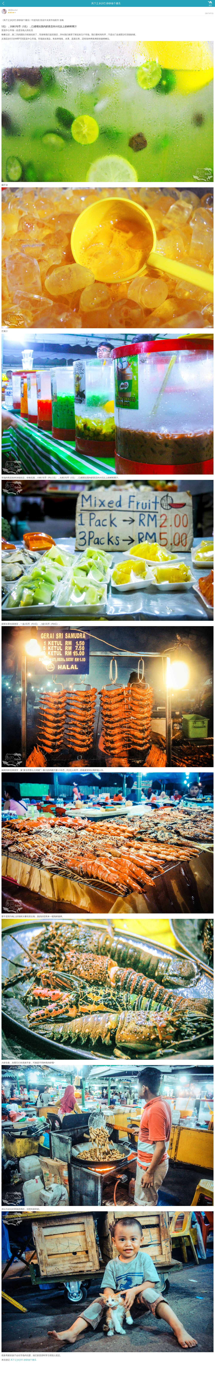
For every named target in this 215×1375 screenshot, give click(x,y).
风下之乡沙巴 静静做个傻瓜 (23, 1360)
